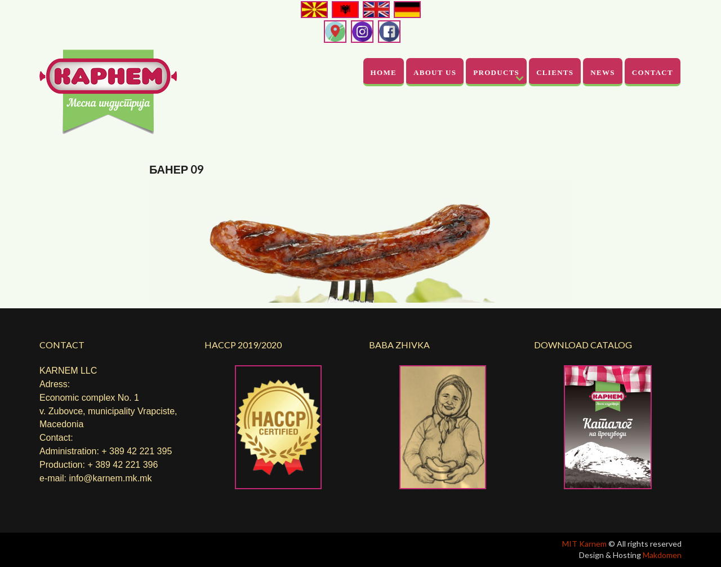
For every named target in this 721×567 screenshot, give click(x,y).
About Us (434, 72)
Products (496, 72)
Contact (652, 72)
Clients (554, 72)
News (602, 72)
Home (384, 72)
